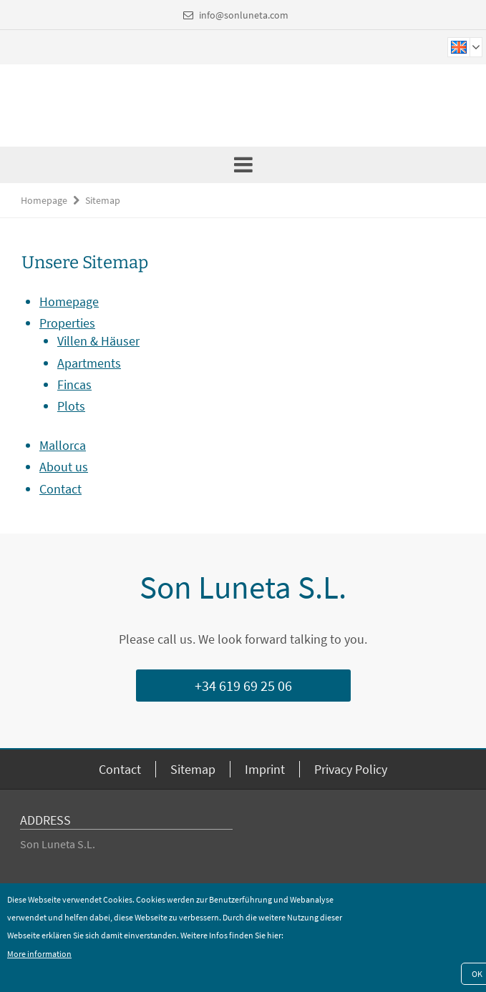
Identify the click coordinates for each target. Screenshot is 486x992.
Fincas (74, 384)
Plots (71, 406)
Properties (67, 323)
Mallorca (62, 445)
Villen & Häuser (98, 341)
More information (39, 953)
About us (63, 466)
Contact (60, 489)
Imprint (265, 769)
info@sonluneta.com (243, 15)
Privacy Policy (350, 769)
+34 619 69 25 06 (243, 685)
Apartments (89, 363)
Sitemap (102, 200)
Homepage (44, 200)
